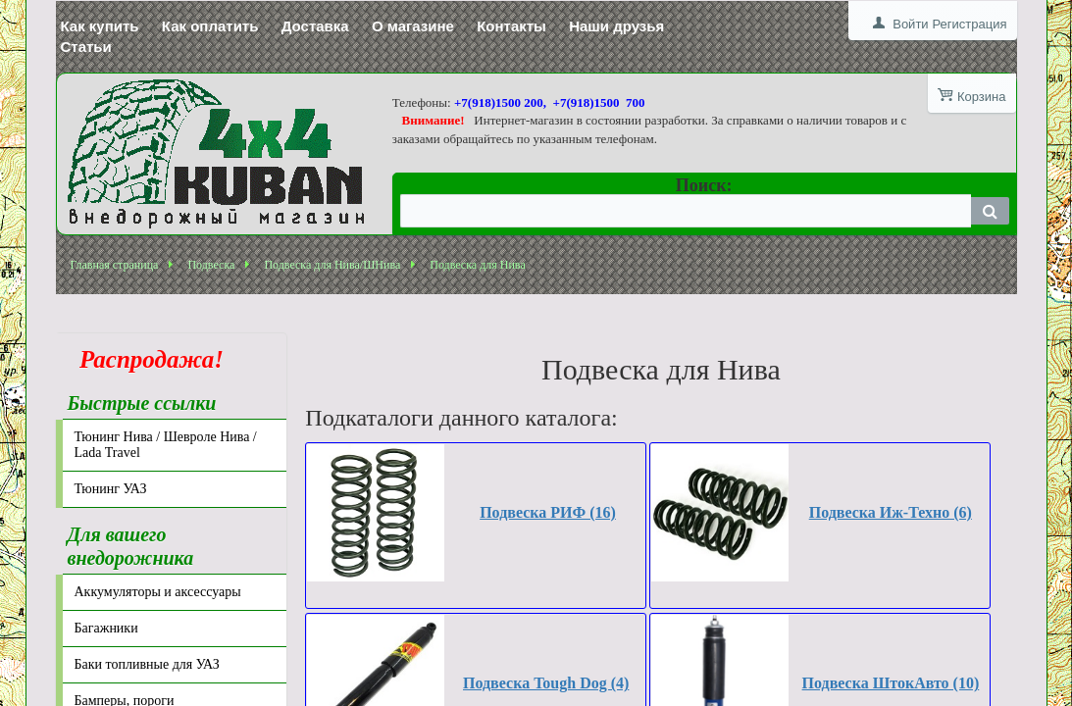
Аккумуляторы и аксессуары (158, 591)
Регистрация (970, 24)
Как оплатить (210, 26)
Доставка (315, 26)
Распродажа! (146, 359)
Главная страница (115, 265)
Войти (910, 24)
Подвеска (210, 265)
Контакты (511, 26)
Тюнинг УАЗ (111, 488)
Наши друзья (616, 26)
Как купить (100, 26)
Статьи (86, 46)
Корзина (981, 96)
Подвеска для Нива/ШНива (332, 265)
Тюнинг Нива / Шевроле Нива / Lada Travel (166, 444)
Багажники (106, 628)
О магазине (413, 26)
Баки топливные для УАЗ (147, 664)
